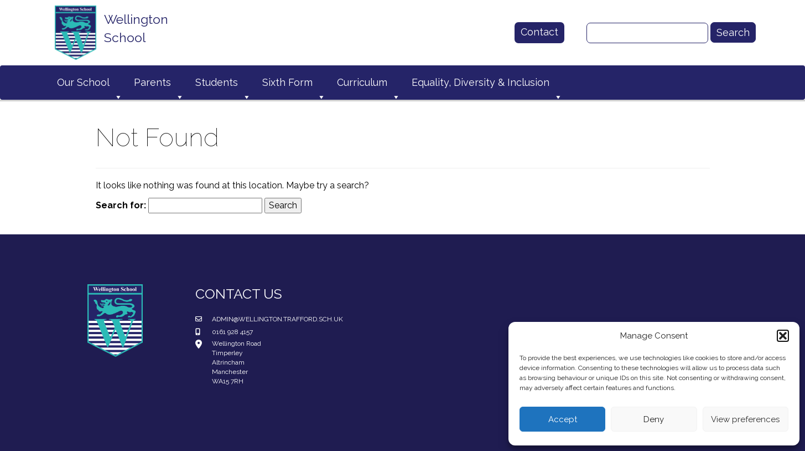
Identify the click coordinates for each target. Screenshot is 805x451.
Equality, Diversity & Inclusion (487, 85)
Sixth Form (294, 85)
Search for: (121, 205)
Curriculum (369, 85)
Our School (90, 85)
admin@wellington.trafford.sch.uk (277, 319)
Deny (653, 419)
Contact (539, 32)
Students (223, 85)
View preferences (745, 419)
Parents (159, 85)
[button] (782, 335)
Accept (562, 419)
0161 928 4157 (232, 332)
